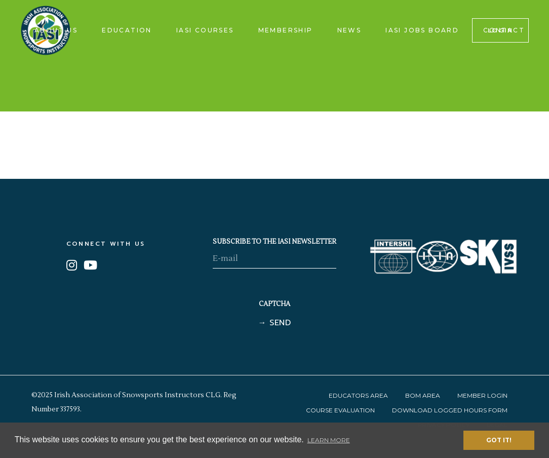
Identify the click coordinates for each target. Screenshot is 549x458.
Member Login (482, 395)
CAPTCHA (274, 304)
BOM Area (422, 395)
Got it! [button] (499, 440)
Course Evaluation (340, 410)
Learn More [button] (328, 440)
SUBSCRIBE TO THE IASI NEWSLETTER (274, 242)
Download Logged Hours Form (449, 410)
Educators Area (358, 395)
